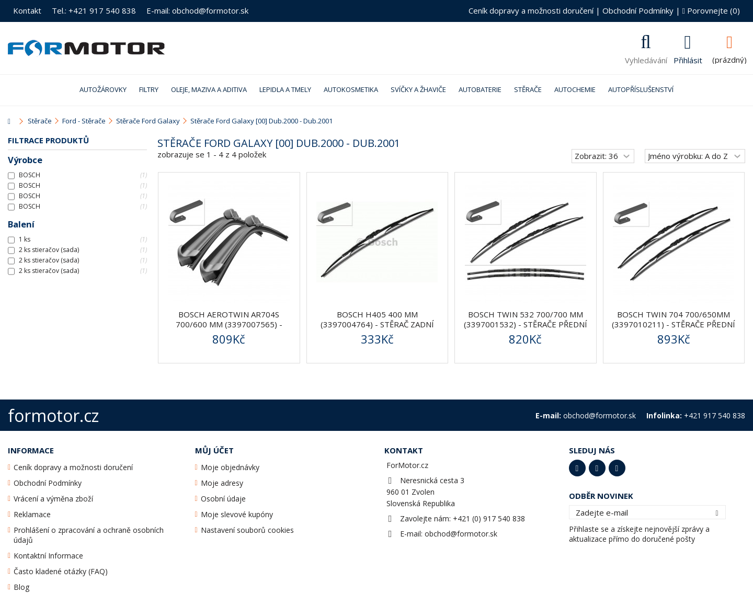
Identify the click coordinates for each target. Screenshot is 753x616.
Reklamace (32, 514)
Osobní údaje (223, 499)
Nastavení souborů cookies (247, 530)
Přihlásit (688, 59)
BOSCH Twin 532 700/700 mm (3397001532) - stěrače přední (525, 319)
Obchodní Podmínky (638, 10)
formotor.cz (53, 415)
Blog (21, 587)
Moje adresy (222, 483)
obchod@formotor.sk (461, 534)
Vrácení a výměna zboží (53, 499)
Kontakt (27, 10)
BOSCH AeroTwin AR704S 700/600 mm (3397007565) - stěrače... (229, 324)
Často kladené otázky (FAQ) (61, 571)
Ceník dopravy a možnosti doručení (531, 10)
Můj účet (214, 450)
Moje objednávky (230, 467)
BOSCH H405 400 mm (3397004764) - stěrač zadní (377, 319)
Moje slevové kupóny (237, 514)
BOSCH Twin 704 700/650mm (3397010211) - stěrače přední (673, 319)
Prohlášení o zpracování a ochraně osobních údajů (89, 535)
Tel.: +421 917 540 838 (94, 10)
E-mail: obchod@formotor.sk (197, 10)
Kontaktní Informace (48, 556)
